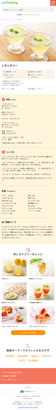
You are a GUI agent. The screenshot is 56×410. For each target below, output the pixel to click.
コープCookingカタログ (12, 372)
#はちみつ (35, 356)
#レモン (22, 360)
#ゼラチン (46, 356)
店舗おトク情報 (9, 376)
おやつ (7, 19)
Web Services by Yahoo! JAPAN (28, 407)
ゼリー (13, 19)
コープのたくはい (10, 379)
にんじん (32, 14)
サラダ (38, 14)
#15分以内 (10, 356)
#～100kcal (33, 360)
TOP (3, 19)
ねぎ (27, 14)
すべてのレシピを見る (28, 332)
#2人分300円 (22, 356)
